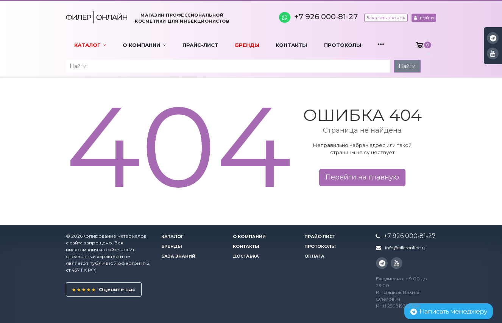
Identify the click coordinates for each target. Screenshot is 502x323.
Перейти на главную (362, 177)
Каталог (90, 45)
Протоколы (342, 45)
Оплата (314, 256)
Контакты (291, 45)
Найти (407, 66)
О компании (144, 45)
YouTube (493, 53)
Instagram (493, 38)
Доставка (246, 256)
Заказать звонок (385, 17)
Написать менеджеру (448, 311)
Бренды (247, 45)
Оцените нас (103, 289)
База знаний (178, 256)
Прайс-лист (200, 45)
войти (424, 17)
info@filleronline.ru (406, 247)
